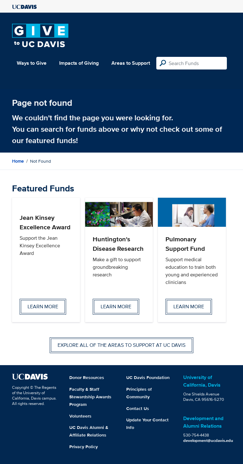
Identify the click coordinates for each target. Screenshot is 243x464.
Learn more (43, 306)
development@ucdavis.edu (208, 440)
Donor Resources (86, 377)
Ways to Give (32, 63)
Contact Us (137, 408)
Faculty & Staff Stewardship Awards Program (90, 396)
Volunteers (80, 416)
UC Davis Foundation (148, 377)
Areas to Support (130, 63)
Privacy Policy (83, 446)
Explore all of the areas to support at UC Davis (121, 345)
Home (18, 161)
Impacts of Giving (79, 63)
